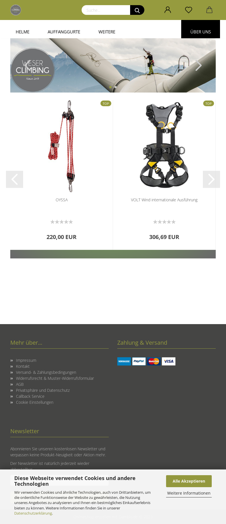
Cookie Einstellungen (34, 402)
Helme (22, 32)
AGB (20, 384)
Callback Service (30, 396)
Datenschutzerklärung (33, 513)
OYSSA (62, 199)
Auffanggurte (64, 32)
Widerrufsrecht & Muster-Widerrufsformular (55, 378)
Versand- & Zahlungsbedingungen (46, 372)
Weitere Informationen (189, 493)
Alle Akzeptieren (189, 481)
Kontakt (23, 366)
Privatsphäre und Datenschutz (43, 390)
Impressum (26, 360)
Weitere (106, 32)
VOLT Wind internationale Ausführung (164, 199)
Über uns (200, 32)
